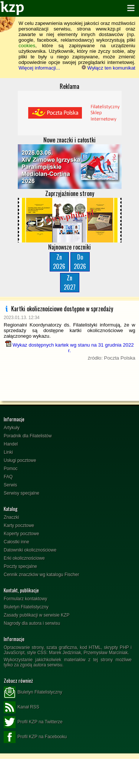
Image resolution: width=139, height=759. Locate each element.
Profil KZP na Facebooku (35, 737)
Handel (11, 444)
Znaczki (11, 517)
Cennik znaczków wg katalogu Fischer (41, 574)
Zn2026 (59, 262)
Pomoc (10, 468)
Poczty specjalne (20, 566)
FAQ (8, 476)
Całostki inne (16, 541)
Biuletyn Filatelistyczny (26, 607)
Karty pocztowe (19, 525)
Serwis (10, 485)
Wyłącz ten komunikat (108, 68)
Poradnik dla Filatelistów (28, 435)
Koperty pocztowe (21, 533)
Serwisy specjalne (21, 493)
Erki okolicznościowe (24, 558)
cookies (27, 45)
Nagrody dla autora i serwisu (32, 623)
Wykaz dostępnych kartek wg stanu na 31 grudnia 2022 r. (69, 347)
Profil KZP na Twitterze (33, 722)
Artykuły (12, 427)
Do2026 (80, 262)
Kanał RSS (21, 707)
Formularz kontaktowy (25, 598)
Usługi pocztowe (20, 460)
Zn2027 (70, 282)
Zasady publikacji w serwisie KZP (36, 615)
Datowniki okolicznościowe (30, 550)
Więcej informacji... (39, 68)
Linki (8, 452)
